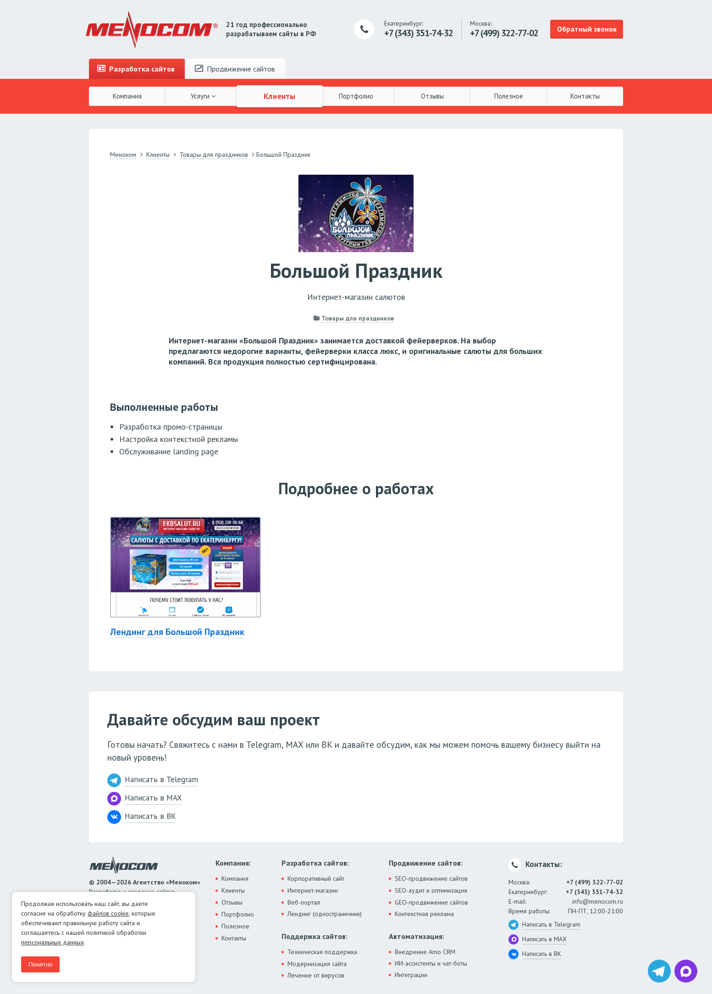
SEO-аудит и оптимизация (431, 890)
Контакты (585, 96)
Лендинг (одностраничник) (324, 914)
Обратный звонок (587, 28)
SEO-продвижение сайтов (431, 878)
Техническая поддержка (322, 952)
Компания (127, 96)
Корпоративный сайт (315, 878)
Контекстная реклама (424, 914)
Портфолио (356, 96)
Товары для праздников (357, 318)
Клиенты (280, 96)
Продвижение (235, 68)
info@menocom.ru (597, 901)
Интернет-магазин (312, 890)
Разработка (136, 68)
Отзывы (432, 96)
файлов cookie (108, 913)
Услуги (203, 96)
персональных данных (52, 942)
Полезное (508, 96)
